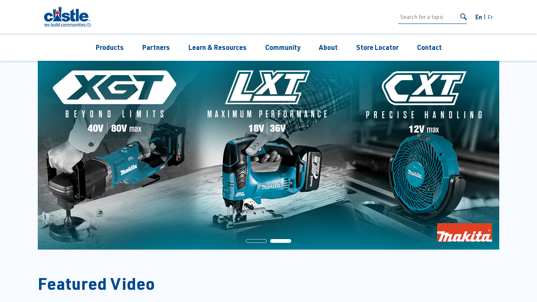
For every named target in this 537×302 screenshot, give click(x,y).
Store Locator (377, 47)
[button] (256, 241)
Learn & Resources (217, 47)
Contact (429, 47)
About (328, 47)
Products (110, 47)
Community (282, 47)
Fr (490, 17)
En (478, 17)
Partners (156, 47)
